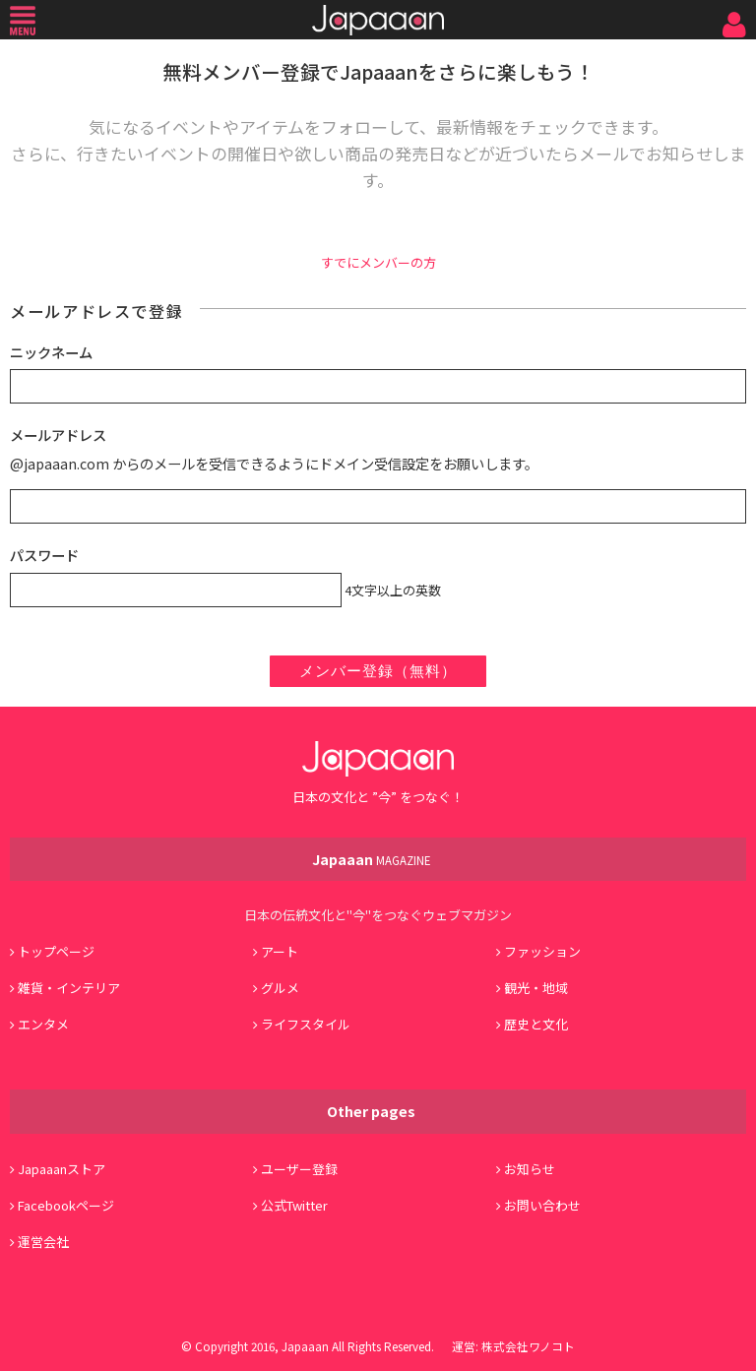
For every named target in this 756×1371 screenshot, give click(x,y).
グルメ (280, 987)
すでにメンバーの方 (378, 262)
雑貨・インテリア (69, 987)
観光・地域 (536, 987)
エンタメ (43, 1024)
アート (279, 951)
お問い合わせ (542, 1205)
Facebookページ (66, 1205)
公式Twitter (294, 1205)
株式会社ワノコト (528, 1346)
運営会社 (43, 1241)
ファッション (542, 951)
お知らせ (529, 1168)
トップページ (56, 951)
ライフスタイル (305, 1024)
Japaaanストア (61, 1168)
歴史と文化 (536, 1024)
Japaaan (378, 20)
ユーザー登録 (299, 1168)
